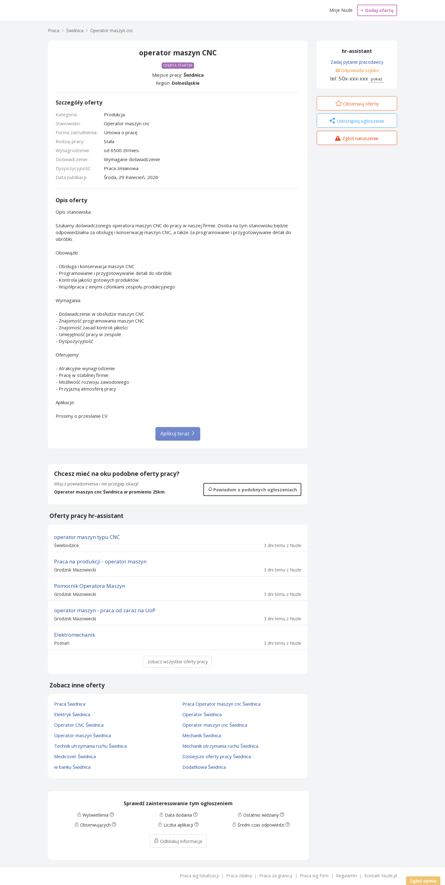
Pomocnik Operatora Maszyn (89, 585)
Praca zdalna (239, 876)
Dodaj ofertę (377, 10)
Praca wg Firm (314, 876)
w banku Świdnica (72, 767)
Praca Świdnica (69, 704)
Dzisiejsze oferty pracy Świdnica (216, 756)
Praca (53, 30)
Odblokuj (178, 841)
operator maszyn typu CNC (87, 537)
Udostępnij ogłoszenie (356, 121)
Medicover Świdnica (75, 756)
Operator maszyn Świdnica (82, 735)
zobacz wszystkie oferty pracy (178, 662)
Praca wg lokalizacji (199, 876)
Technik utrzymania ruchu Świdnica (90, 746)
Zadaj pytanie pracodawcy (357, 62)
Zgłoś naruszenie (357, 139)
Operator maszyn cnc (111, 30)
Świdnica (194, 75)
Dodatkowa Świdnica (204, 767)
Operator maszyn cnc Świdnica (214, 725)
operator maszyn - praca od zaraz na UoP (104, 610)
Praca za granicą (275, 876)
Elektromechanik (74, 634)
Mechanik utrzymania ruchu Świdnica (220, 746)
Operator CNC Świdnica (79, 725)
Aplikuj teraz (177, 433)
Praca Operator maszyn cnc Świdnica (221, 704)
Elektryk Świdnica (72, 714)
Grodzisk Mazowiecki (75, 570)
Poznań (62, 643)
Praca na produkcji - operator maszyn (100, 561)
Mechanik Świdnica (201, 735)
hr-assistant (357, 51)
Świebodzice (66, 545)
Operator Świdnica (202, 714)
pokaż (376, 79)
